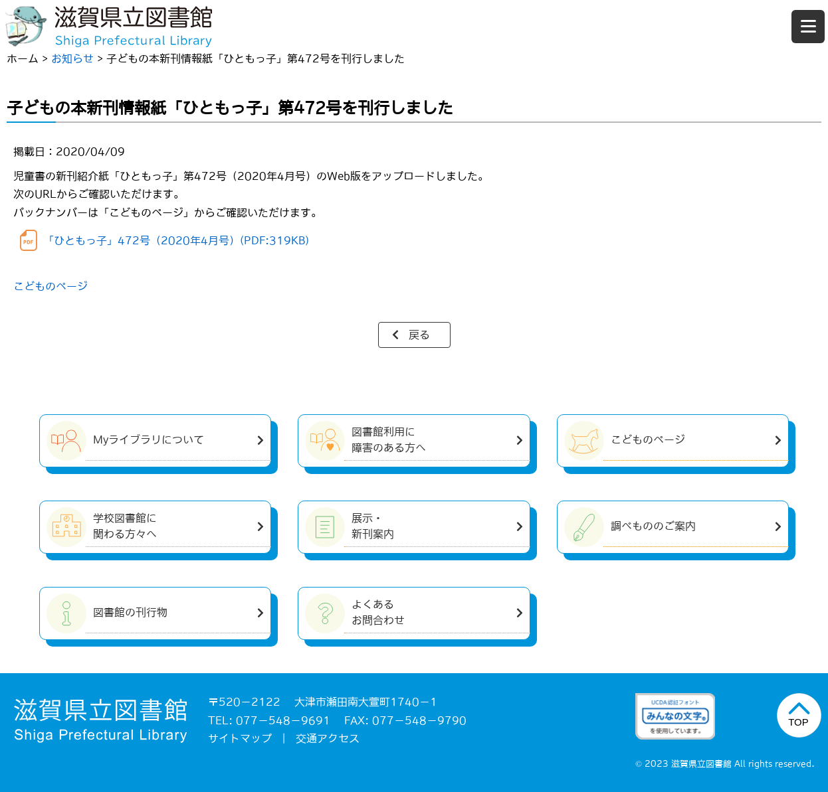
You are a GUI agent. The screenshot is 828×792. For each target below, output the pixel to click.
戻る (419, 334)
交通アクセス (328, 738)
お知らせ (72, 58)
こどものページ (50, 286)
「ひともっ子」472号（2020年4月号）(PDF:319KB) (176, 240)
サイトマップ (240, 738)
